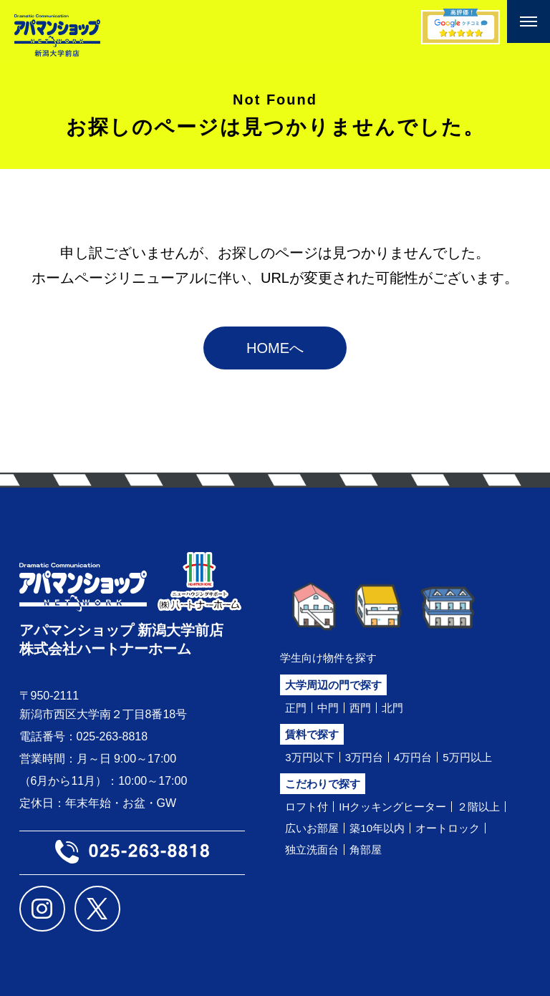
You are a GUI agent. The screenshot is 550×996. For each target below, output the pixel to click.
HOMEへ (275, 348)
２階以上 (478, 806)
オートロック (447, 828)
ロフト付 (306, 806)
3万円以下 (309, 757)
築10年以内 (377, 828)
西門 (360, 707)
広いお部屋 (312, 828)
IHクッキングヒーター (392, 806)
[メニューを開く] (528, 21)
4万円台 (413, 757)
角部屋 (365, 849)
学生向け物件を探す (328, 658)
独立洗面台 (312, 849)
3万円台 (364, 757)
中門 (328, 707)
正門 (296, 707)
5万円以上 (467, 757)
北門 (392, 707)
